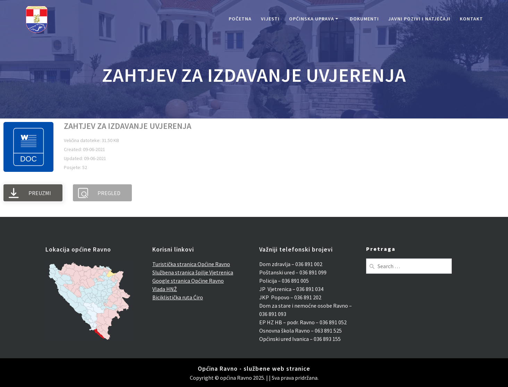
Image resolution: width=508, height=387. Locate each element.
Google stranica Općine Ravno (188, 280)
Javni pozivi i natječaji (419, 19)
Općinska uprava (311, 19)
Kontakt (471, 19)
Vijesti (270, 19)
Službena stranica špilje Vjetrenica (192, 272)
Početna (240, 19)
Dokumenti (364, 19)
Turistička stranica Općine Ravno (191, 264)
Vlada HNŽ (164, 288)
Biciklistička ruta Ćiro (177, 297)
